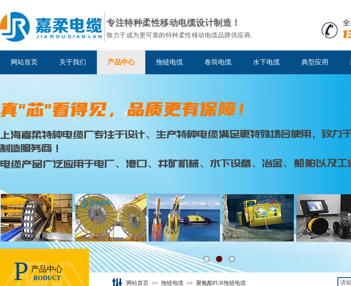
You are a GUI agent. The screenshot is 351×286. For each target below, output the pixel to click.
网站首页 (24, 62)
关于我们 (72, 62)
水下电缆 (266, 62)
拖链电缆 (169, 62)
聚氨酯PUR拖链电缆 (221, 283)
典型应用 (314, 62)
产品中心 (121, 62)
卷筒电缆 (217, 62)
